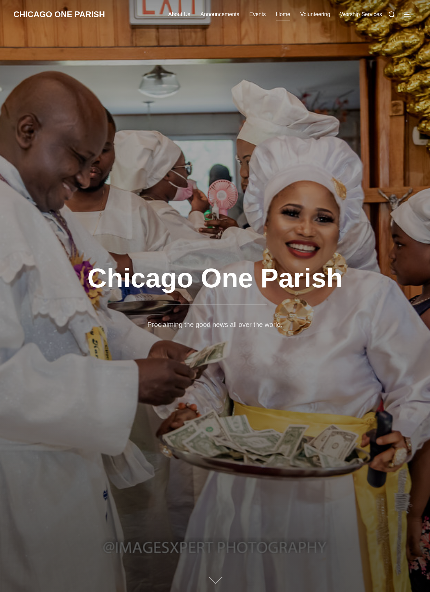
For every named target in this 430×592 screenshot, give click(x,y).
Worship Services (361, 14)
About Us (179, 14)
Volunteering (315, 14)
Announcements (220, 14)
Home (283, 14)
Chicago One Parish (62, 14)
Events (257, 14)
